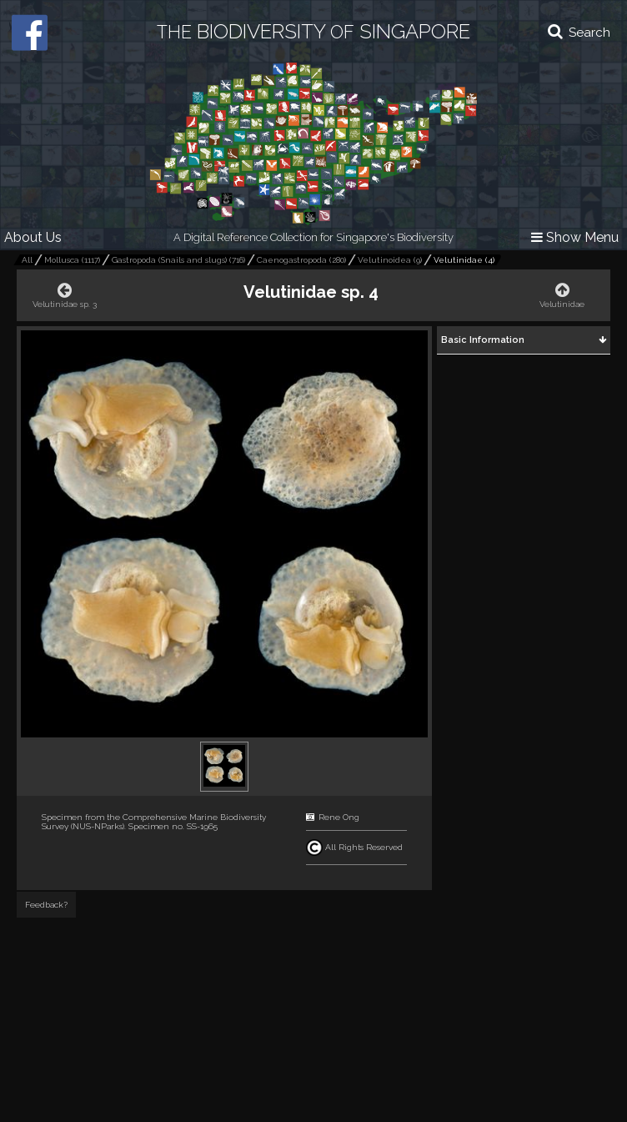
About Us (33, 237)
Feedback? (46, 904)
